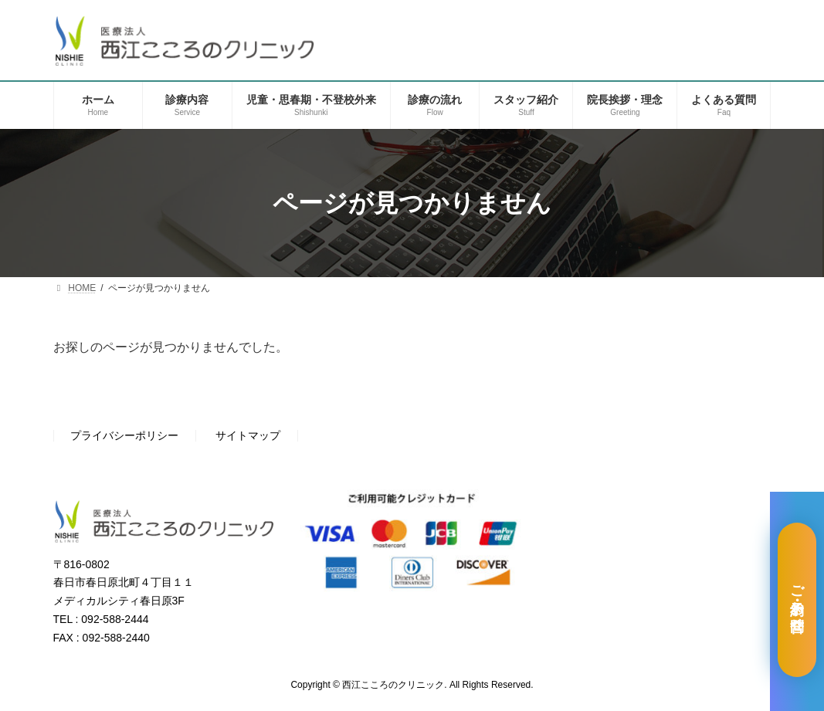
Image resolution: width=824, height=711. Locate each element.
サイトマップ (247, 436)
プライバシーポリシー (124, 436)
